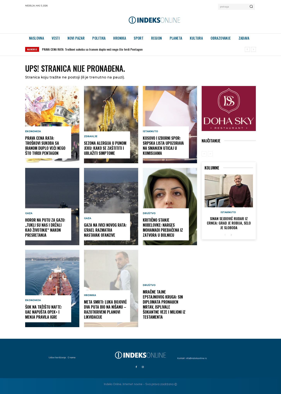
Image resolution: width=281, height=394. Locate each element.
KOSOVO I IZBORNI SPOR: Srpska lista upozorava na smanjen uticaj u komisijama (163, 145)
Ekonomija (33, 131)
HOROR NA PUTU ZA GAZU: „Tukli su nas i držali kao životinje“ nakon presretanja (45, 227)
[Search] (251, 7)
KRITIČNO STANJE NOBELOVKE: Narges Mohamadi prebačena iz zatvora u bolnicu (163, 227)
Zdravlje (90, 136)
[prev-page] (204, 153)
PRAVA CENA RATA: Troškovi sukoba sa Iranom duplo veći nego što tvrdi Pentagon (92, 49)
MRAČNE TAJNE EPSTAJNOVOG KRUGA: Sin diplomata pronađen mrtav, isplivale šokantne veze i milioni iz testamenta (164, 304)
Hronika (90, 295)
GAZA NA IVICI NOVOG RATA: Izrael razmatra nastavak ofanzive (105, 230)
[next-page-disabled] (210, 153)
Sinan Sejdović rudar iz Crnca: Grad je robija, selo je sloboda (229, 223)
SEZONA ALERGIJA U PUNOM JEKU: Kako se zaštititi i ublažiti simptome (105, 148)
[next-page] (231, 235)
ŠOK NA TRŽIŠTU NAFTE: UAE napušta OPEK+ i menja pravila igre (43, 312)
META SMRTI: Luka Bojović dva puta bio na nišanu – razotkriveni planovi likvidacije (105, 309)
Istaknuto (150, 131)
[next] (253, 49)
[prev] (247, 49)
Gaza (28, 213)
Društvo (149, 213)
